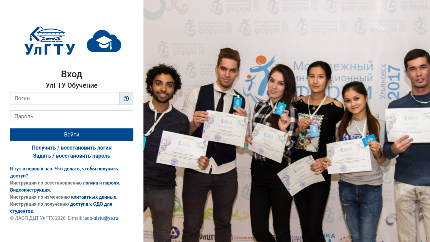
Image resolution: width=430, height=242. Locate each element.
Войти (71, 134)
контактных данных (93, 197)
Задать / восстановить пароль (71, 156)
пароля (111, 183)
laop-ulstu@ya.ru (100, 218)
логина (90, 183)
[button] (126, 98)
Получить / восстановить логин (72, 148)
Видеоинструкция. (30, 190)
